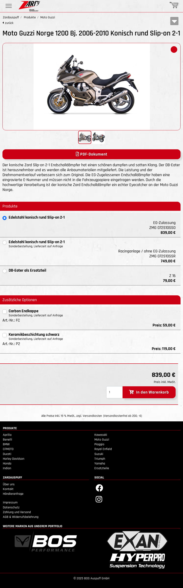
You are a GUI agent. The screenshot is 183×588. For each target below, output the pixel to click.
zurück (9, 23)
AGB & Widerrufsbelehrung (20, 517)
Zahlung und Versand (17, 512)
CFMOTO (8, 449)
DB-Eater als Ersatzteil (27, 270)
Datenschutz (11, 507)
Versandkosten (92, 416)
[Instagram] (99, 499)
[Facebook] (99, 487)
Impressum (10, 502)
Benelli (7, 440)
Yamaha (99, 463)
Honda (7, 463)
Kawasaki (100, 435)
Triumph (99, 459)
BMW (6, 444)
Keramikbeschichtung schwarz (34, 334)
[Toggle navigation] (8, 6)
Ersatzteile (101, 468)
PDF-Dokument (91, 154)
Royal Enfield (103, 449)
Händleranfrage (13, 494)
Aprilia (7, 435)
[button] (174, 49)
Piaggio (99, 444)
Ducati (7, 454)
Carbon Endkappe (23, 311)
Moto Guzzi (101, 440)
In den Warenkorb (149, 392)
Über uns (9, 484)
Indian (7, 468)
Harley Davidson (13, 459)
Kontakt (8, 489)
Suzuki (98, 454)
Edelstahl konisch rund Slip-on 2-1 (37, 217)
